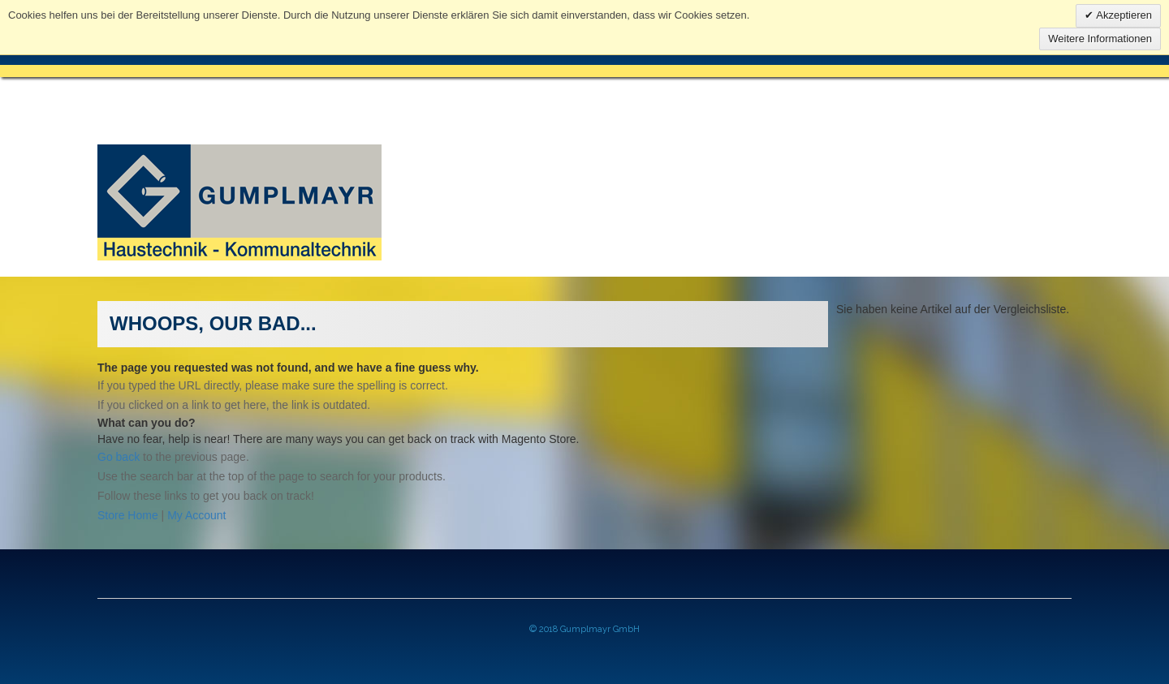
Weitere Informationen (1100, 38)
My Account (196, 515)
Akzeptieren (1123, 15)
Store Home (127, 515)
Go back (118, 456)
